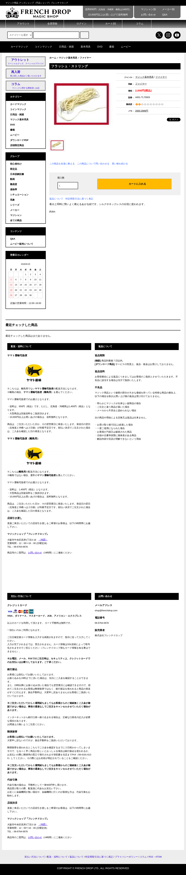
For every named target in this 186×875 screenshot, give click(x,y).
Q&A (162, 14)
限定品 (13, 169)
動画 (12, 179)
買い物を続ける (120, 163)
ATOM (158, 857)
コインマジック (41, 46)
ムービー (124, 46)
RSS (151, 857)
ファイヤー (85, 58)
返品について (56, 198)
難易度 (13, 184)
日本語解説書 (17, 174)
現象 (12, 200)
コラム (136, 24)
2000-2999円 (141, 111)
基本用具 (83, 46)
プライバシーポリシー (126, 857)
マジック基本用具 (68, 58)
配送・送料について (57, 857)
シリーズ (14, 205)
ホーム (52, 58)
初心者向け (16, 164)
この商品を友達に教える (62, 163)
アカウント (20, 24)
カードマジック (17, 46)
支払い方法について (34, 857)
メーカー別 (165, 9)
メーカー (14, 210)
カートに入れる (134, 184)
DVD (98, 46)
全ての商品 (16, 220)
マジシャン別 (146, 9)
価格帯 (13, 189)
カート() (107, 24)
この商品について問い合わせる (93, 163)
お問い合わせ (146, 14)
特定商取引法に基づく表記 (79, 198)
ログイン (78, 24)
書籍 (109, 46)
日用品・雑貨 (64, 46)
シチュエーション (19, 194)
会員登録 (49, 24)
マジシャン (16, 215)
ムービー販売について (21, 244)
